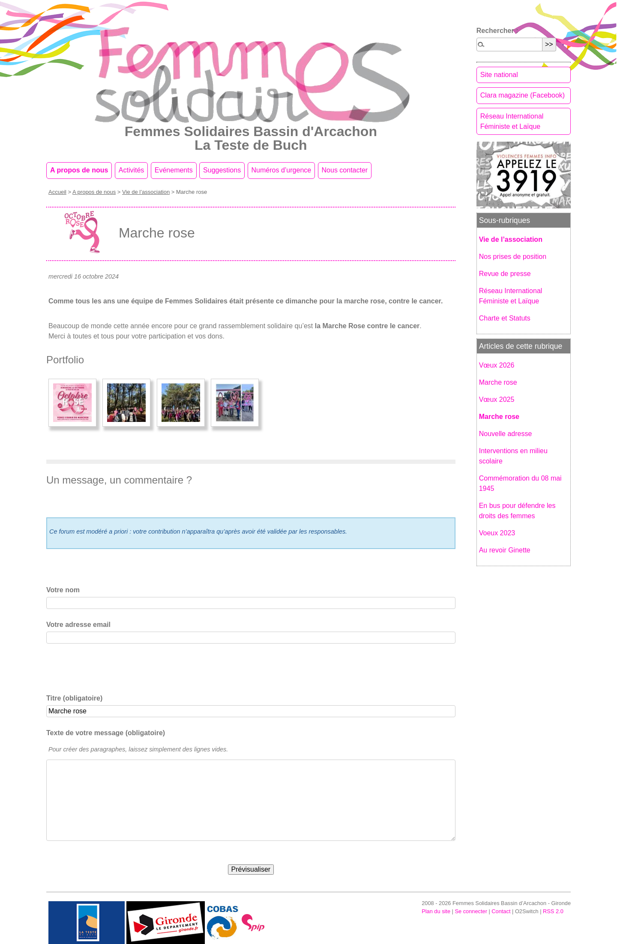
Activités (131, 170)
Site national (499, 74)
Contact (500, 911)
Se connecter (471, 911)
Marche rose (498, 382)
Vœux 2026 (497, 365)
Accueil (57, 192)
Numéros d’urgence (281, 170)
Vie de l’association (146, 192)
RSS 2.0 (553, 911)
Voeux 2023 (497, 533)
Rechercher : (497, 30)
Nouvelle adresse (505, 433)
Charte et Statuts (504, 318)
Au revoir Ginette (504, 550)
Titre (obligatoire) (74, 698)
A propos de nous (79, 170)
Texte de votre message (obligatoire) (105, 732)
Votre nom (63, 590)
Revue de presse (505, 273)
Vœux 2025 (497, 399)
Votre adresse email (78, 624)
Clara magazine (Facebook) (522, 95)
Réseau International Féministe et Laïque (512, 121)
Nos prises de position (512, 256)
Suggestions (222, 170)
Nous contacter (345, 170)
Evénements (174, 170)
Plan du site (436, 911)
